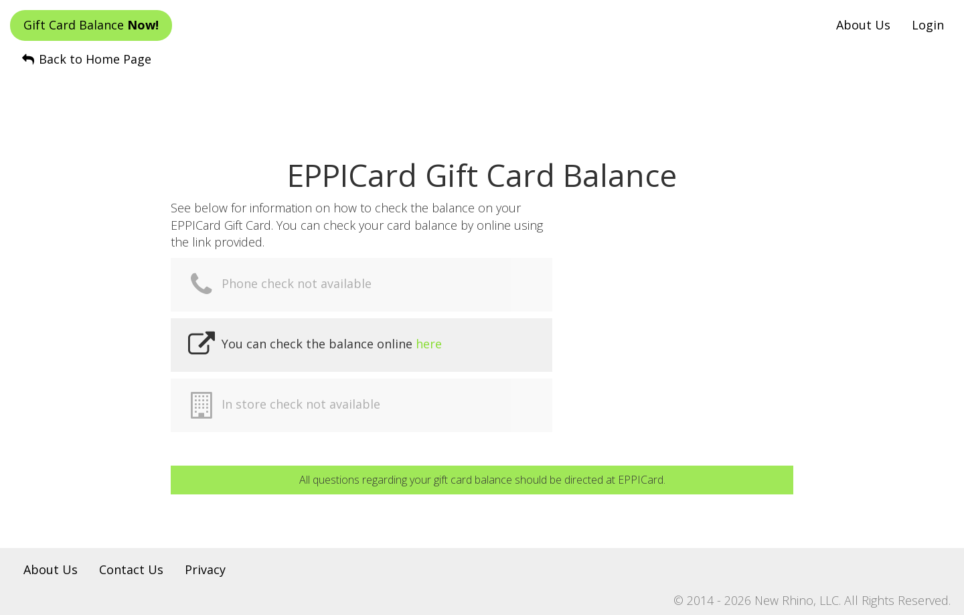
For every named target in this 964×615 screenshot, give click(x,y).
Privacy (205, 569)
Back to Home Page (85, 59)
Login (928, 25)
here (429, 344)
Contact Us (131, 569)
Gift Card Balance (91, 25)
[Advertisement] (482, 101)
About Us (863, 25)
